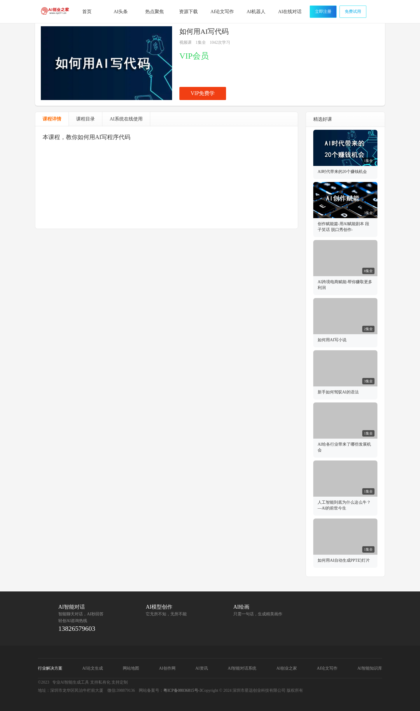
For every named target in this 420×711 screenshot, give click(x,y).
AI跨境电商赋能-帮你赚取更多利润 (345, 285)
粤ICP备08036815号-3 (182, 690)
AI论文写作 (327, 668)
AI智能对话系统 (242, 668)
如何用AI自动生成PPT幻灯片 (344, 560)
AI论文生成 (92, 668)
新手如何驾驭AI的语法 (338, 392)
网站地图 (131, 668)
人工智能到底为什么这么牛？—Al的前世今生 (344, 505)
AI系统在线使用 (126, 118)
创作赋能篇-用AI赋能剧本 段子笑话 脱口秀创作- (343, 227)
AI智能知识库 (369, 668)
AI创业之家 (55, 12)
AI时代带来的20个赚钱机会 (342, 171)
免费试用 (353, 11)
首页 (87, 11)
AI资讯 (201, 668)
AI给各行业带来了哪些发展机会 (344, 447)
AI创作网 (167, 668)
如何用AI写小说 (332, 340)
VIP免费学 (202, 93)
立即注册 (323, 11)
